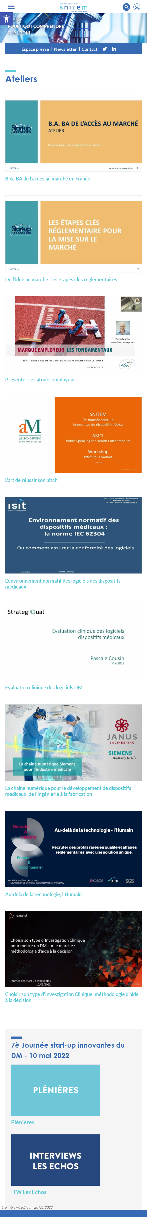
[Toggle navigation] (11, 7)
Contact (89, 49)
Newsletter (65, 49)
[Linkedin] (114, 49)
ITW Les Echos (29, 1192)
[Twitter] (104, 49)
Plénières (22, 1122)
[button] (6, 18)
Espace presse (35, 49)
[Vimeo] (123, 49)
